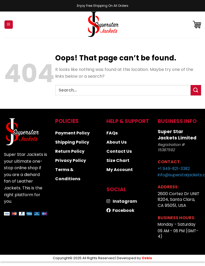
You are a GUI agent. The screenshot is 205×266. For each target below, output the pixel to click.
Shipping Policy (72, 142)
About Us (116, 142)
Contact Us (119, 151)
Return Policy (69, 151)
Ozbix (147, 258)
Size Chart (117, 160)
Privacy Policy (70, 160)
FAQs (112, 133)
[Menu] (8, 24)
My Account (119, 170)
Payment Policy (72, 133)
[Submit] (196, 90)
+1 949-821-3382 (174, 168)
